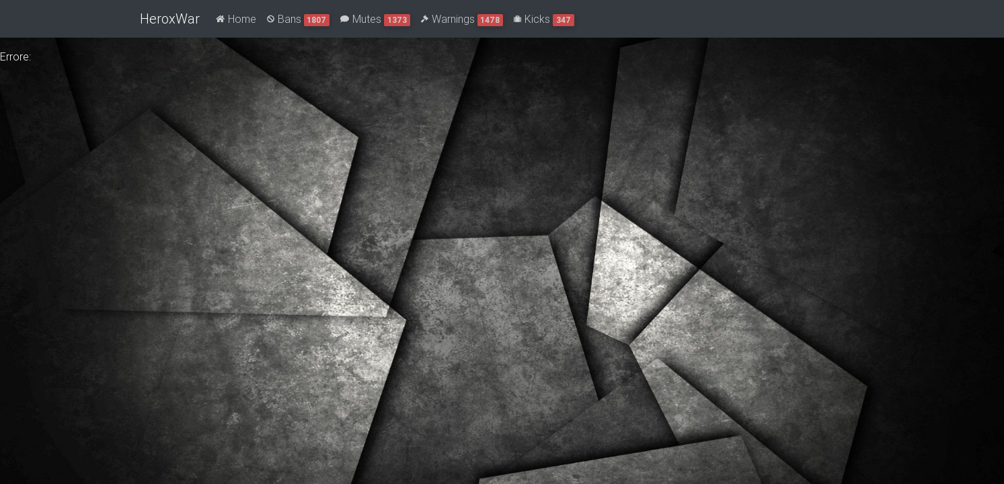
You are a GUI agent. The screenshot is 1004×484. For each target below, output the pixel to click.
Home (236, 19)
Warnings (462, 19)
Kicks (544, 19)
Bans (298, 19)
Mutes (375, 19)
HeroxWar (170, 18)
